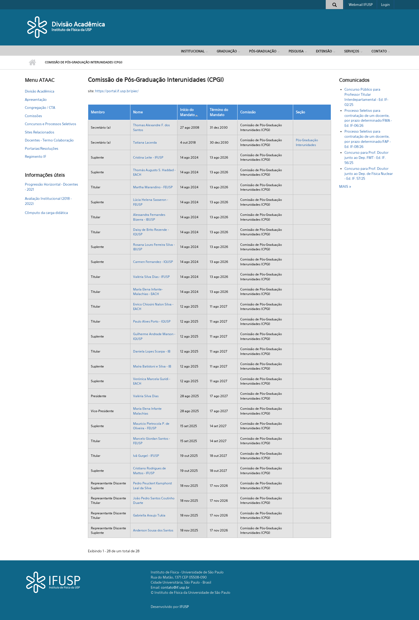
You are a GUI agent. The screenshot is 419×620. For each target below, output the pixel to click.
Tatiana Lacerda (145, 142)
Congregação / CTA (40, 107)
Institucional (192, 51)
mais (344, 186)
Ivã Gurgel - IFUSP (146, 456)
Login (385, 4)
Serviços (351, 51)
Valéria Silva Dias (145, 396)
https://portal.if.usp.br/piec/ (117, 91)
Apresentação (36, 99)
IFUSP (184, 606)
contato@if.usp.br (175, 587)
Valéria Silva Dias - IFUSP (151, 277)
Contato (379, 51)
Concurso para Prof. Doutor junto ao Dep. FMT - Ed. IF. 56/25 (366, 157)
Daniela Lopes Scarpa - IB (151, 351)
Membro (98, 112)
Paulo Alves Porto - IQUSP (151, 321)
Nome (138, 112)
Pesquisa (296, 51)
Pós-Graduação (262, 51)
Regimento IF (35, 156)
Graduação (227, 51)
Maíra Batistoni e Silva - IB (152, 366)
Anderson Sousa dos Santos (153, 530)
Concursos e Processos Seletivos (50, 124)
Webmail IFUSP (361, 4)
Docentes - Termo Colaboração (49, 140)
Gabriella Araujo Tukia (149, 515)
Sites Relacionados (39, 132)
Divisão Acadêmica (78, 24)
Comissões (33, 116)
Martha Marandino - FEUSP (153, 187)
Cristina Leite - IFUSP (148, 157)
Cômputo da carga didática (46, 213)
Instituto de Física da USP (72, 30)
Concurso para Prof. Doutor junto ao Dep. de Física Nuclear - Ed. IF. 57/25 (368, 173)
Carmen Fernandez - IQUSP (153, 262)
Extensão (324, 51)
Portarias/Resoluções (41, 148)
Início (32, 62)
